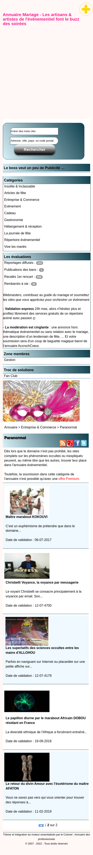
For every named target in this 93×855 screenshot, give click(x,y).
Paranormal (68, 427)
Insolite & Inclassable (19, 186)
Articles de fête (15, 193)
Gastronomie (13, 220)
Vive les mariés (15, 246)
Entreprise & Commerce (21, 199)
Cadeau (10, 213)
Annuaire (10, 427)
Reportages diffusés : (23, 263)
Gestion (9, 360)
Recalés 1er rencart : (23, 277)
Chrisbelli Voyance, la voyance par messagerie (42, 582)
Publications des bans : (24, 270)
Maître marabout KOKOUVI (27, 517)
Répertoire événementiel (22, 240)
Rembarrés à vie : (20, 284)
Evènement (12, 206)
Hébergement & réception (23, 226)
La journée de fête (17, 233)
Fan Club (10, 376)
